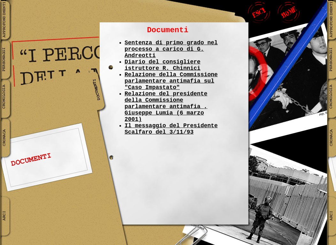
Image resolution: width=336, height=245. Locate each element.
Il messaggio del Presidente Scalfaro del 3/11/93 (171, 128)
